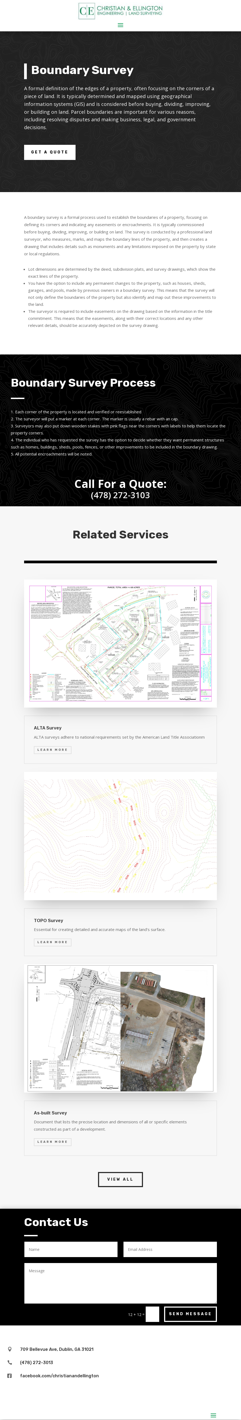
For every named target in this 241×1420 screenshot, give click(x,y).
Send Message (190, 1314)
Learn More (52, 750)
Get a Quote (50, 152)
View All (120, 1179)
